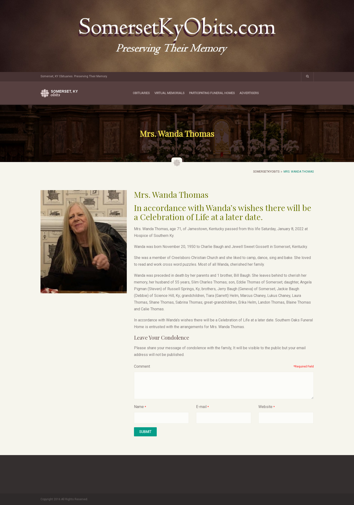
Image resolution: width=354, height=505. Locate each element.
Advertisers (249, 93)
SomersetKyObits (266, 171)
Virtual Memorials (169, 93)
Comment (142, 366)
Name (139, 406)
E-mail (201, 406)
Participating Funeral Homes (212, 93)
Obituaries (141, 93)
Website (265, 406)
